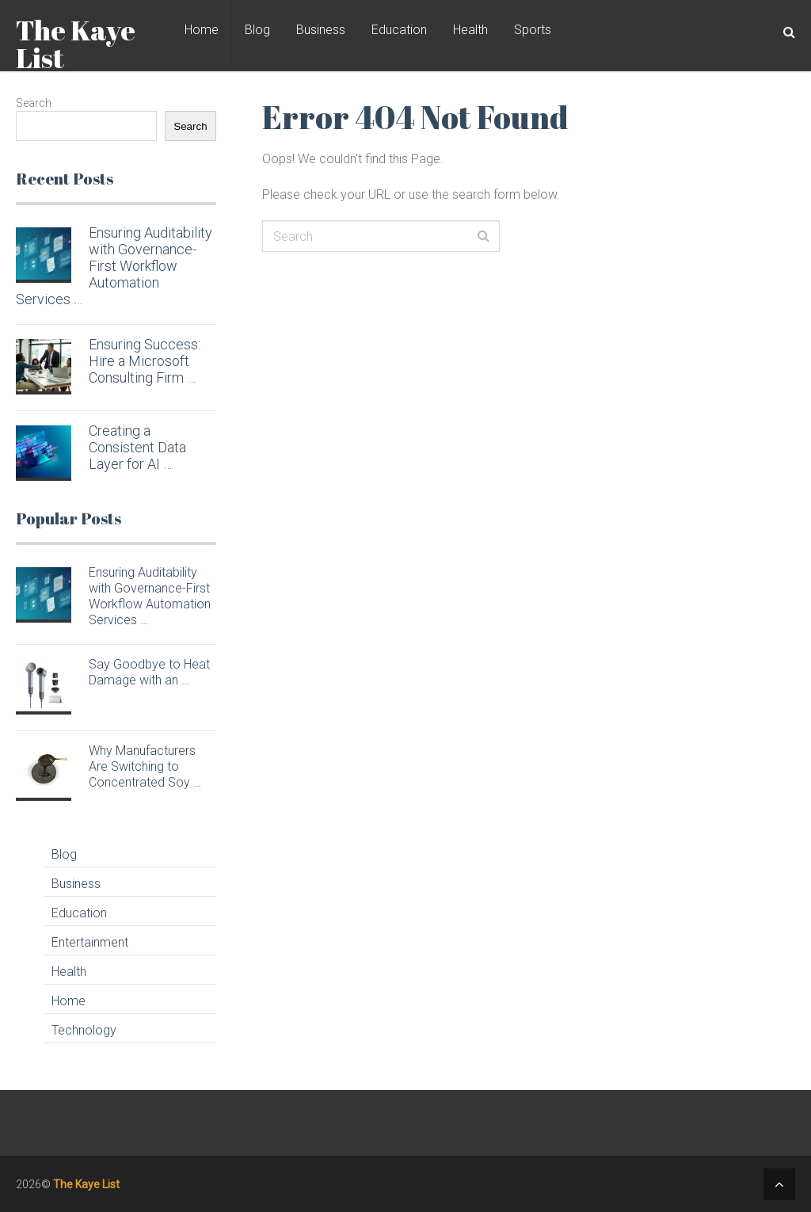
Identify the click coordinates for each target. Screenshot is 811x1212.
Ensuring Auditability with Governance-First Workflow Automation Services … (113, 265)
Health (470, 29)
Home (202, 29)
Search (33, 103)
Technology (83, 1030)
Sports (532, 29)
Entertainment (89, 942)
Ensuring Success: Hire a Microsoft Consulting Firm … (144, 361)
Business (320, 29)
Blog (257, 29)
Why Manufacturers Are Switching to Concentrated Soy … (145, 766)
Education (399, 29)
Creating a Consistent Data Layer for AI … (137, 447)
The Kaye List (75, 43)
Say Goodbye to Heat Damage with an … (149, 672)
